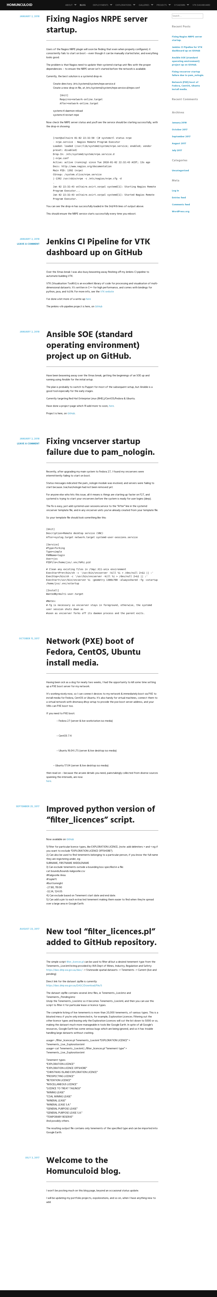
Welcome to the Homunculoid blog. (93, 1230)
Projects (165, 3)
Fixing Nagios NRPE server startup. (93, 24)
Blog (83, 5)
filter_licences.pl (75, 1027)
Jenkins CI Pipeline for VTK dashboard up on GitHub (100, 252)
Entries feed (179, 198)
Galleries (147, 3)
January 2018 (179, 123)
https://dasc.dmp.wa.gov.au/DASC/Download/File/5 (76, 1050)
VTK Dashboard (201, 5)
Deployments (104, 3)
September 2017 (181, 137)
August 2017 (179, 144)
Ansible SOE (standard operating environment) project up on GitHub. (101, 361)
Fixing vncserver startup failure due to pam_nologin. (98, 473)
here (88, 310)
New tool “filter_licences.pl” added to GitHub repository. (91, 991)
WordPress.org (180, 212)
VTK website (107, 302)
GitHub (99, 317)
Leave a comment (27, 244)
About (72, 3)
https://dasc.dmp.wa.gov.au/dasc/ (66, 1035)
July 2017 (177, 150)
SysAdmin (183, 3)
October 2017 (180, 130)
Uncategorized (180, 171)
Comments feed (181, 205)
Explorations (127, 3)
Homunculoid (19, 5)
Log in (175, 191)
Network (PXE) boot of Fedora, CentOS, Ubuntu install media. (101, 684)
